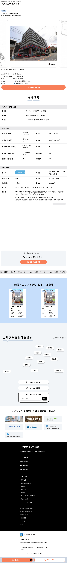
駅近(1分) (23, 489)
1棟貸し (23, 492)
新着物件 (23, 480)
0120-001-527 (35, 257)
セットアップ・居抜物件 (28, 496)
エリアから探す (24, 457)
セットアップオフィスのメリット (28, 509)
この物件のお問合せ (33, 87)
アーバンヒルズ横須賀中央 (32, 272)
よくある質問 (23, 518)
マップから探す (24, 469)
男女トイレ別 (24, 499)
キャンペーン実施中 (26, 502)
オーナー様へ (23, 521)
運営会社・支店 (24, 515)
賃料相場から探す (25, 461)
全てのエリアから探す (59, 338)
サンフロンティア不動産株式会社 (27, 547)
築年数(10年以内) (26, 483)
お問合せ (22, 550)
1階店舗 (20, 172)
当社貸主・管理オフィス (26, 512)
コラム (21, 524)
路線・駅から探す (25, 465)
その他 (13, 272)
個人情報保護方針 (41, 547)
